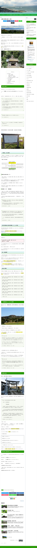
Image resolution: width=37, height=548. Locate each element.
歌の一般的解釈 (9, 77)
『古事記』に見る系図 (10, 72)
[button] (22, 21)
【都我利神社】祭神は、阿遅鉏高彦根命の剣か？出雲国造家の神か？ (31, 35)
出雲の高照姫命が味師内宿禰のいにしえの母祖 (13, 75)
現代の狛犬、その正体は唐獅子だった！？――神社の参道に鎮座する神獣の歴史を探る (31, 25)
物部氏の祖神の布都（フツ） (12, 73)
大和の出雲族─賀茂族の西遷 (29, 30)
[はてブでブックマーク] (11, 21)
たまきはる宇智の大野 (10, 76)
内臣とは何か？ (9, 71)
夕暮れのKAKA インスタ (31, 59)
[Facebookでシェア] (7, 21)
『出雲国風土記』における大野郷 (11, 79)
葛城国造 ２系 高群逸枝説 (12, 74)
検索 (26, 17)
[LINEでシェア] (18, 21)
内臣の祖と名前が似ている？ (11, 81)
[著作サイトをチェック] (11, 496)
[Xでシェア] (3, 21)
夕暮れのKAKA (31, 45)
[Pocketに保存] (14, 21)
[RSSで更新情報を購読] (14, 496)
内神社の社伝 (9, 80)
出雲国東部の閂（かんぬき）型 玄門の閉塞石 (31, 32)
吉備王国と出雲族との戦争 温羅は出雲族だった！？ (31, 28)
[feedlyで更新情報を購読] (12, 496)
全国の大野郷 (9, 78)
